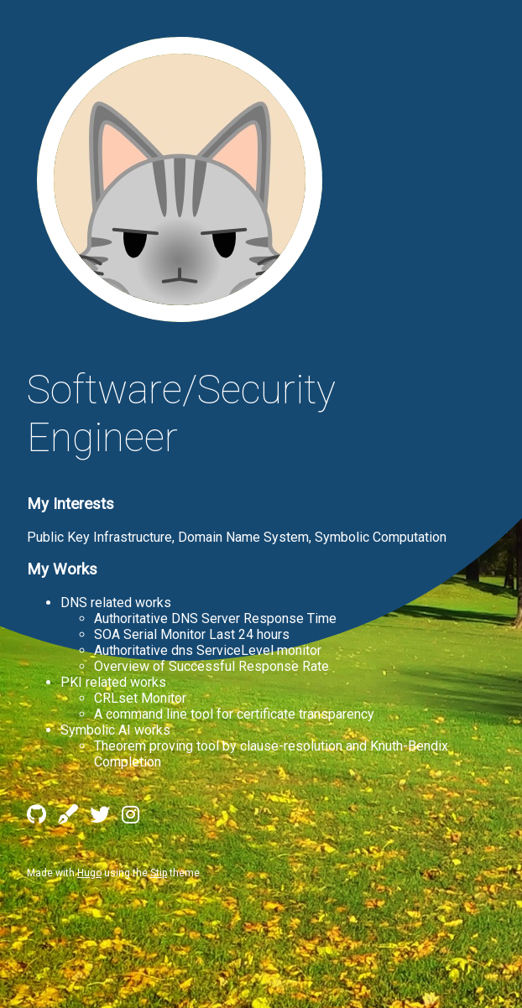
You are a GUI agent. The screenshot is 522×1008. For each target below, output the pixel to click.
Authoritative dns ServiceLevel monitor (207, 650)
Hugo (89, 873)
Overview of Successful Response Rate (211, 666)
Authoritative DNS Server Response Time (215, 618)
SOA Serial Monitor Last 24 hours (192, 634)
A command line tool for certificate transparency (234, 714)
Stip (158, 873)
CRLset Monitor (140, 698)
